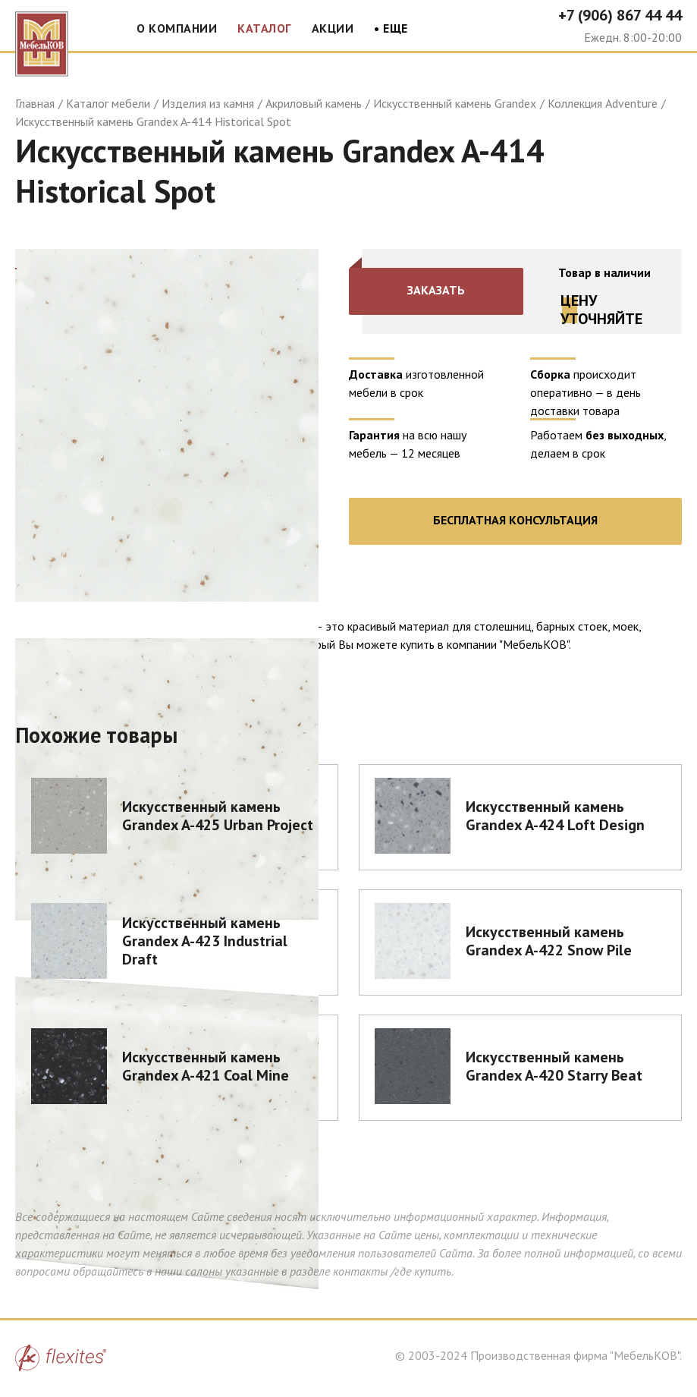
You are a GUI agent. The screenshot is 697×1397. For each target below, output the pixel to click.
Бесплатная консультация (515, 519)
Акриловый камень (313, 103)
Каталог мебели (108, 103)
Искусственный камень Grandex (454, 103)
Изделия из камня (208, 103)
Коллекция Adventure (603, 103)
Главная (35, 103)
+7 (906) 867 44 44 (620, 15)
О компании (177, 28)
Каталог (264, 28)
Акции (333, 28)
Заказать (436, 289)
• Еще (391, 29)
